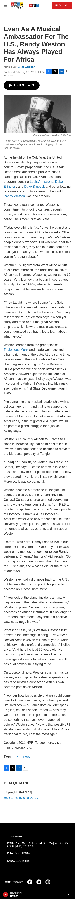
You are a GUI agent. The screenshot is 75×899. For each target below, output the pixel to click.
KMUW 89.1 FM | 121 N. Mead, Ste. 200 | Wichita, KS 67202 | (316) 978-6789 (37, 845)
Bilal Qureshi (27, 67)
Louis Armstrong (41, 181)
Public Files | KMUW (18, 853)
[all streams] (70, 894)
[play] (5, 894)
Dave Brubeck (34, 186)
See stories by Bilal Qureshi (22, 798)
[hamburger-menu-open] (6, 5)
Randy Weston (14, 196)
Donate (63, 5)
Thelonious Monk (16, 349)
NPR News (23, 756)
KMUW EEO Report (18, 861)
